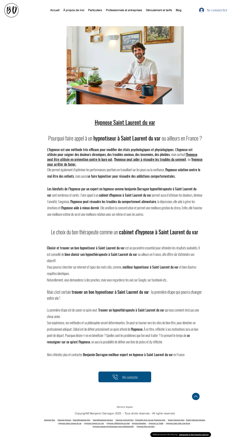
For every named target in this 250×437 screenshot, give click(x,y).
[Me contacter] (124, 377)
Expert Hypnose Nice (176, 420)
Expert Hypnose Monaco (195, 420)
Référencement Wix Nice (164, 434)
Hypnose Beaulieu (139, 423)
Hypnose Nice (49, 420)
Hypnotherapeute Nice (81, 420)
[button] (125, 407)
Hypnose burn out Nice (146, 426)
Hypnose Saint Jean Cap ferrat (178, 423)
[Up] (196, 396)
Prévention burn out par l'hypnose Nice (150, 420)
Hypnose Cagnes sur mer (94, 423)
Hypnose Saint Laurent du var (69, 423)
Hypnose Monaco (64, 420)
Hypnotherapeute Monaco (103, 420)
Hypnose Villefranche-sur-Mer (118, 423)
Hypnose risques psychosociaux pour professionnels (113, 426)
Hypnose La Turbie (156, 423)
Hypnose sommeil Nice (125, 420)
